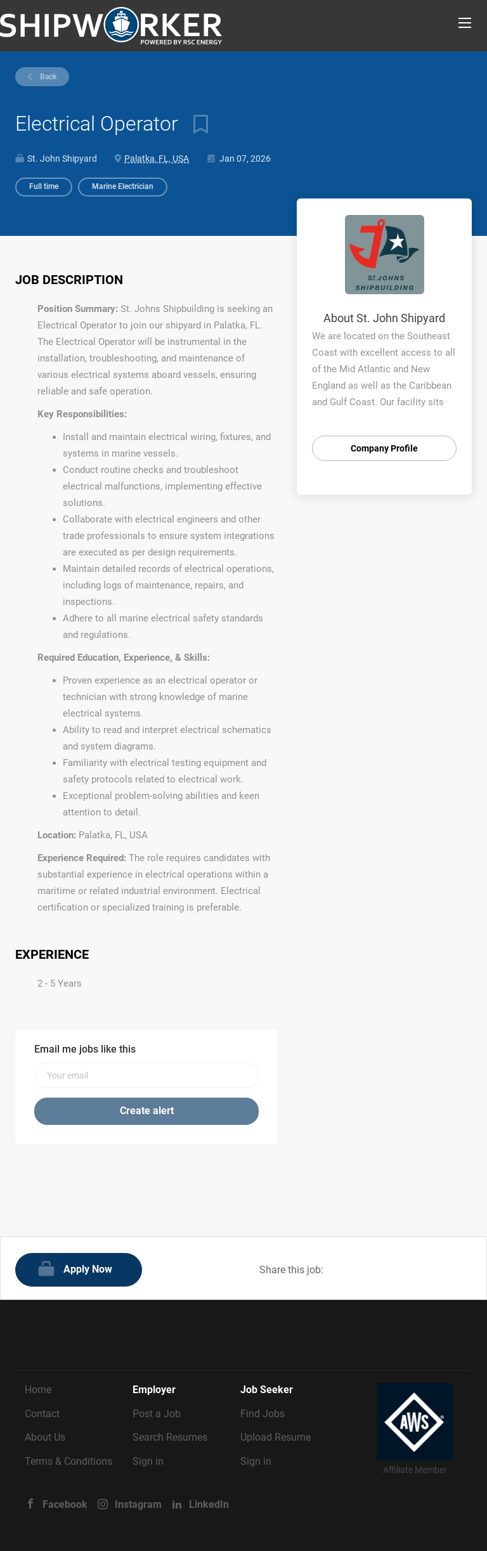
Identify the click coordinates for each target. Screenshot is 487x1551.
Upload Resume (275, 1437)
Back (47, 76)
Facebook (65, 1504)
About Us (45, 1437)
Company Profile (384, 448)
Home (38, 1390)
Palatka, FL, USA (156, 158)
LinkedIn (209, 1504)
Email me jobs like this (85, 1049)
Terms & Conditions (68, 1461)
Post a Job (157, 1414)
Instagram (138, 1504)
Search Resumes (170, 1437)
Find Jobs (262, 1414)
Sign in (148, 1461)
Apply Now (87, 1269)
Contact (42, 1414)
